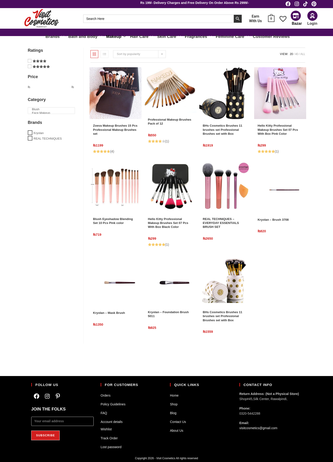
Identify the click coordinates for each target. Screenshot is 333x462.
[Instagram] (47, 396)
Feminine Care (226, 37)
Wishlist (106, 429)
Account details (112, 422)
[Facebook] (36, 396)
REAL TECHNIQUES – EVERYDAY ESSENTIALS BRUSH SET (223, 234)
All (302, 58)
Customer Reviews (260, 37)
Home (174, 395)
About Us (176, 430)
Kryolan (39, 137)
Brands (67, 37)
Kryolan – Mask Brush (111, 325)
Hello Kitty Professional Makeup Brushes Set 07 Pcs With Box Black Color (169, 234)
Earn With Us (255, 20)
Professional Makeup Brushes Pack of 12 (165, 127)
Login (312, 26)
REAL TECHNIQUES (48, 143)
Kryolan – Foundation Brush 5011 (166, 327)
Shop (174, 404)
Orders (106, 395)
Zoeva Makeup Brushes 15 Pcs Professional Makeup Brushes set (114, 136)
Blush (51, 114)
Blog (173, 413)
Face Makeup (51, 117)
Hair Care (145, 37)
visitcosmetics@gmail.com (258, 428)
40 (296, 58)
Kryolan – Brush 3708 (275, 229)
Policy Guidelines (113, 404)
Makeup (122, 37)
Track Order (109, 438)
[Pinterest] (57, 396)
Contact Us (178, 422)
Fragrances (195, 37)
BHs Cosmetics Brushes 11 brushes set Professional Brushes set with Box (223, 138)
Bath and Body (94, 37)
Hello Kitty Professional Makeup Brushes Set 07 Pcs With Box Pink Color (278, 136)
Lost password (111, 447)
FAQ (104, 413)
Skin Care (169, 37)
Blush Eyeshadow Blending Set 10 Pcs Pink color (113, 234)
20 (291, 58)
